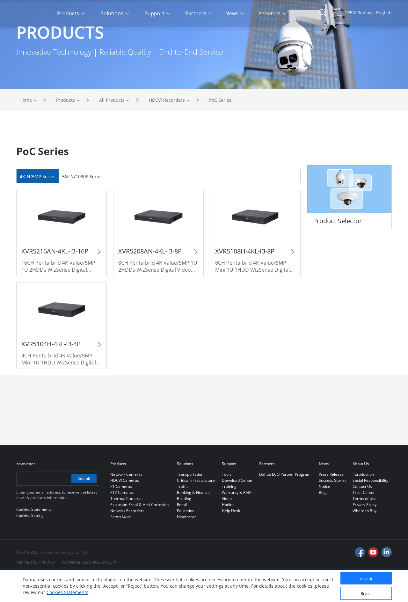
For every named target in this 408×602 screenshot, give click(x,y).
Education (185, 537)
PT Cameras (121, 513)
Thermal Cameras (126, 525)
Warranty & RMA (236, 519)
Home (25, 127)
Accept (366, 579)
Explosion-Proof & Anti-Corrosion (139, 531)
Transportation (190, 501)
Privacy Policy (364, 531)
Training (229, 513)
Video (227, 525)
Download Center (237, 507)
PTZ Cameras (122, 519)
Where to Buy (364, 537)
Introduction (363, 501)
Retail (182, 531)
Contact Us (362, 513)
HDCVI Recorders (167, 127)
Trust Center (364, 519)
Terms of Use (364, 525)
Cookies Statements (67, 592)
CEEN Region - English (368, 13)
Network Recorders (127, 537)
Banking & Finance (193, 519)
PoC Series (220, 127)
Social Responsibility (370, 507)
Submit (84, 505)
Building (184, 525)
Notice (324, 513)
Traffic (182, 513)
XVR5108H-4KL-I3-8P (244, 278)
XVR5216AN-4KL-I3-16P (54, 278)
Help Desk (231, 537)
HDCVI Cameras (124, 507)
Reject (366, 593)
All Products (112, 127)
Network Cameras (126, 501)
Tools (226, 501)
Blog (323, 519)
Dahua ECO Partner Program (284, 501)
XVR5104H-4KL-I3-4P (51, 370)
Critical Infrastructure (196, 507)
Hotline (228, 531)
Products (65, 127)
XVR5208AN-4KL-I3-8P (150, 278)
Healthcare (187, 543)
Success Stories (332, 507)
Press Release (331, 501)
